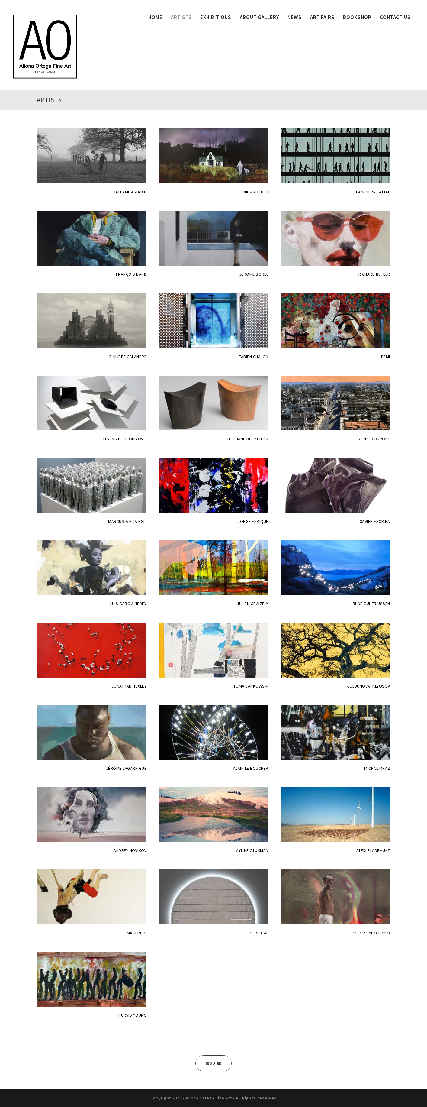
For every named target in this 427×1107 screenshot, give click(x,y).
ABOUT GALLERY (259, 17)
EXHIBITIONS (215, 17)
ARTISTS (181, 17)
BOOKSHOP (357, 17)
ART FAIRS (322, 17)
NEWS (294, 17)
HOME (155, 17)
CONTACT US (395, 17)
